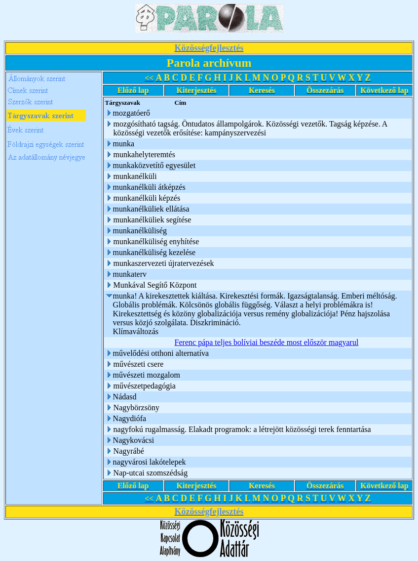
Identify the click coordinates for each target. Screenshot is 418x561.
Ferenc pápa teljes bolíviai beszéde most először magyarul (266, 342)
